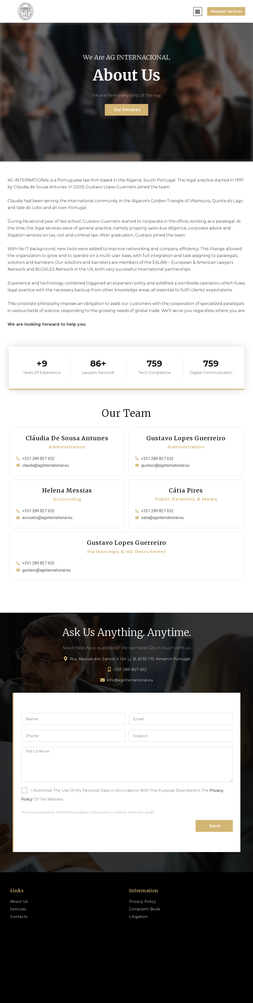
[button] (197, 11)
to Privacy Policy (100, 812)
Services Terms (126, 812)
